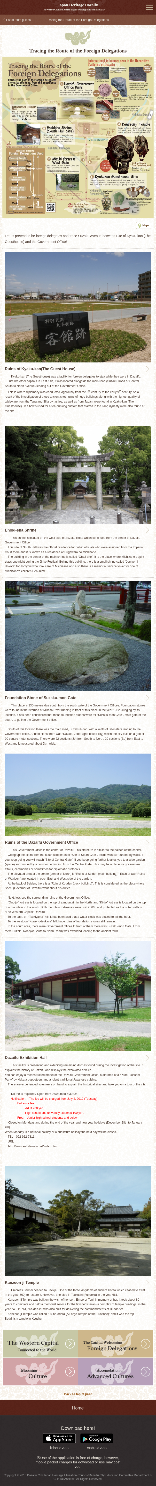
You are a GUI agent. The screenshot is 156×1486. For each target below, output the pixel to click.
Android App (96, 1442)
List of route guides (18, 20)
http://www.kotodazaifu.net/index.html (32, 1146)
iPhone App (59, 1442)
